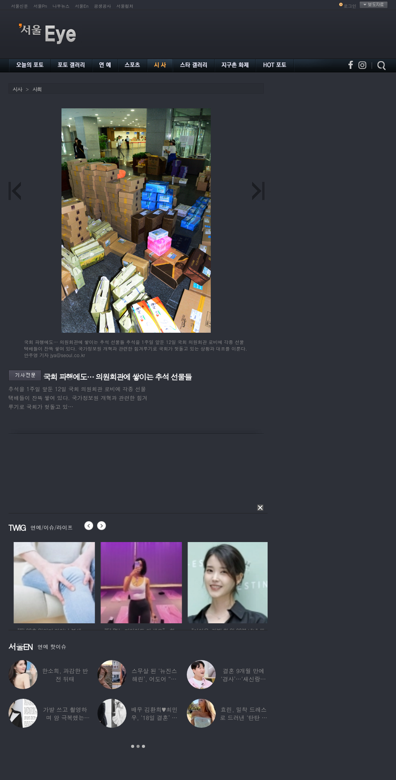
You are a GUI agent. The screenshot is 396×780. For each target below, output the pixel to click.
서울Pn (40, 6)
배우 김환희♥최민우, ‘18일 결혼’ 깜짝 (154, 717)
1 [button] (132, 746)
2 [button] (138, 746)
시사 (17, 89)
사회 (37, 89)
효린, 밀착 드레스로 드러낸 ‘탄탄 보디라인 (243, 717)
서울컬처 (124, 6)
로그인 (350, 6)
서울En (82, 6)
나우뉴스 (61, 6)
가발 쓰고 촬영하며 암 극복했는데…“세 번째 (65, 717)
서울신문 (19, 6)
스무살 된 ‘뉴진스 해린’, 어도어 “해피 (154, 679)
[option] (85, 581)
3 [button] (143, 746)
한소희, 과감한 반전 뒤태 (65, 675)
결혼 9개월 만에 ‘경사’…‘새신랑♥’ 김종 (243, 679)
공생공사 (102, 6)
